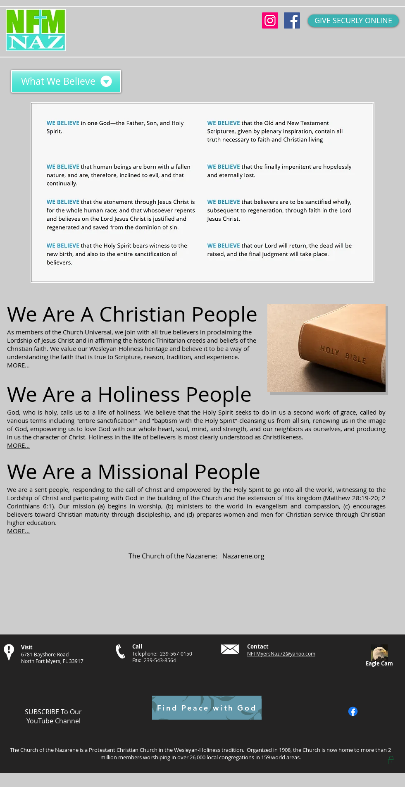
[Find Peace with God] (207, 708)
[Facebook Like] (374, 711)
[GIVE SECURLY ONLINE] (353, 20)
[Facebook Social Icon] (292, 20)
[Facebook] (353, 711)
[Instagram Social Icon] (270, 20)
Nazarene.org (243, 555)
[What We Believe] (66, 81)
